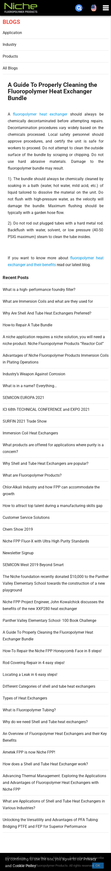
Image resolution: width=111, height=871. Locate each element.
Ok (98, 865)
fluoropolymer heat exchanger (40, 114)
